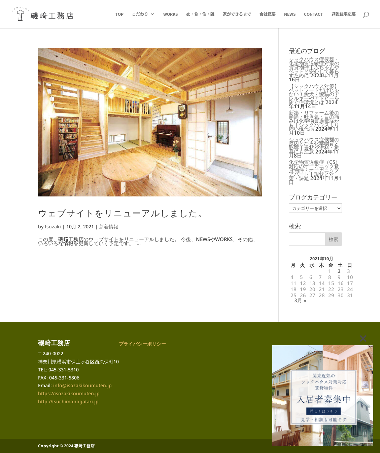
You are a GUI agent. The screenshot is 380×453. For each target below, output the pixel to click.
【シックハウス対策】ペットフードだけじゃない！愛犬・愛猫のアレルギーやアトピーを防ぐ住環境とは (314, 94)
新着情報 (108, 226)
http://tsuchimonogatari (65, 401)
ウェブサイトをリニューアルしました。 (122, 213)
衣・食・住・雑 (200, 14)
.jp (96, 401)
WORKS (170, 14)
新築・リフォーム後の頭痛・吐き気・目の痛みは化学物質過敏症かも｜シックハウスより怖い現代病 (314, 120)
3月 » (300, 300)
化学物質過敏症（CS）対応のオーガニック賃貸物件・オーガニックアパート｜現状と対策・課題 (314, 169)
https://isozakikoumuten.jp (69, 393)
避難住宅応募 (344, 14)
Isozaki (53, 226)
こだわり (140, 14)
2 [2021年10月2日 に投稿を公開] (339, 271)
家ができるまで (237, 14)
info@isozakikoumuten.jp (82, 385)
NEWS (290, 14)
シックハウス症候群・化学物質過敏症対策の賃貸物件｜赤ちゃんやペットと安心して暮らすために (314, 67)
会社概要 (268, 14)
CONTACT (313, 14)
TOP (119, 14)
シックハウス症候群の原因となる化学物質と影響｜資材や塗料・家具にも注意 (314, 145)
